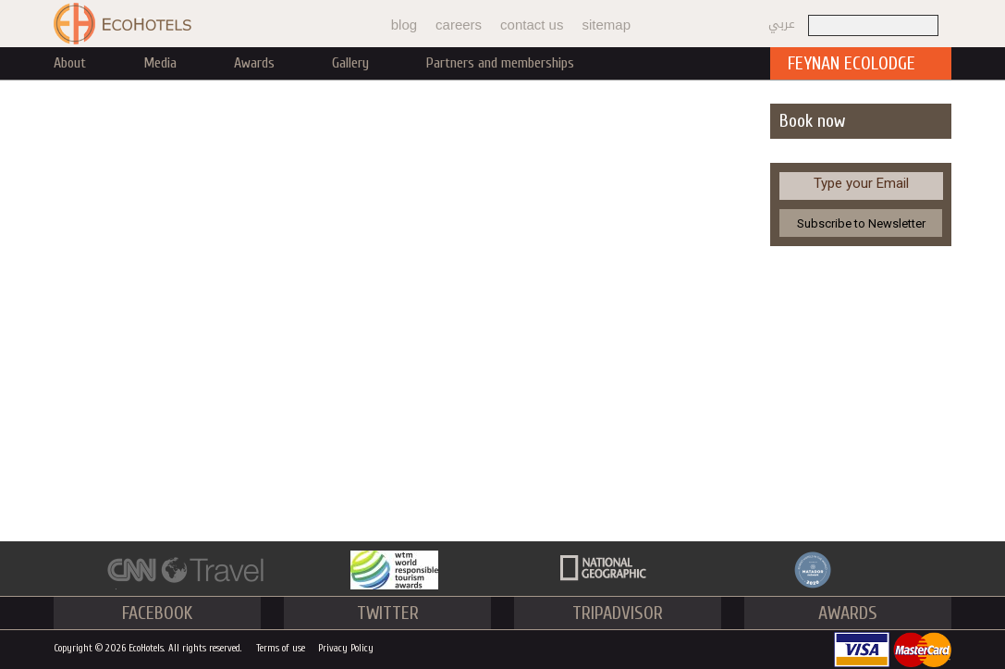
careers (458, 24)
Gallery (350, 63)
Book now (812, 120)
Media (160, 63)
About (70, 63)
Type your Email (861, 183)
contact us (531, 24)
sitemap (606, 24)
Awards (254, 63)
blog (404, 24)
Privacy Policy (346, 648)
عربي (781, 23)
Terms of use (280, 648)
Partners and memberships (500, 63)
